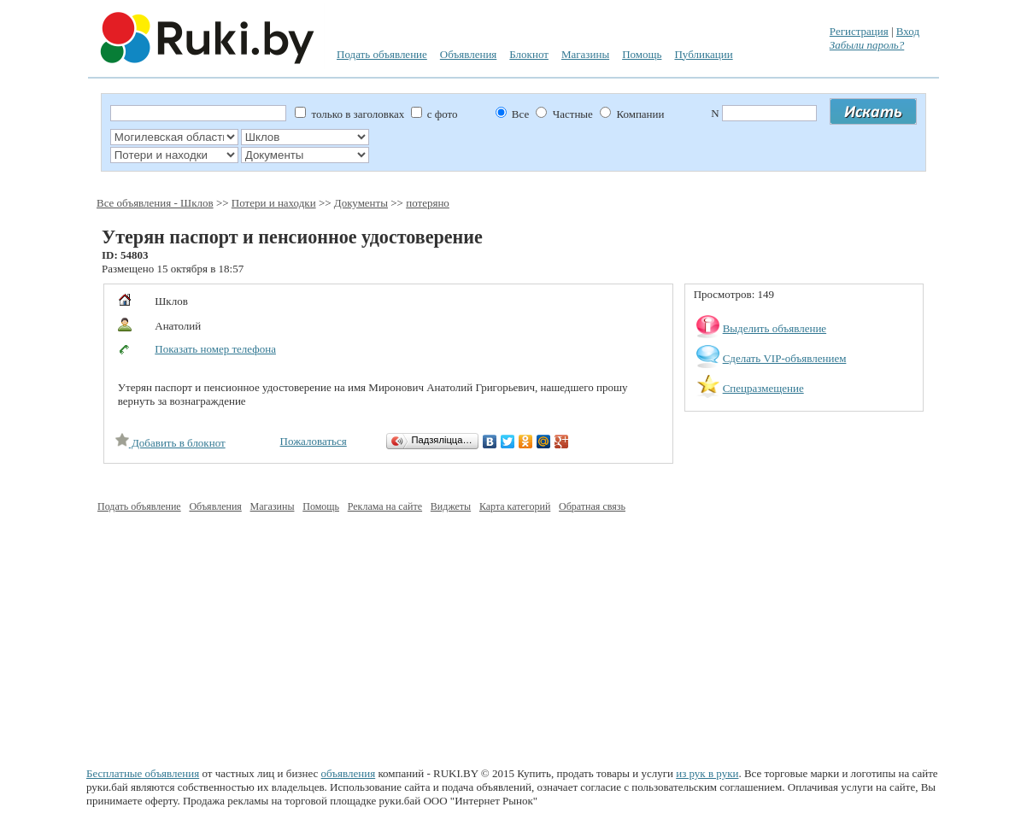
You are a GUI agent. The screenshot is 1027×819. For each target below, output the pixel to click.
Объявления (468, 54)
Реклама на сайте (385, 506)
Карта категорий (514, 506)
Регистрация (859, 31)
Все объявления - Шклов (155, 202)
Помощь (641, 54)
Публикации (703, 54)
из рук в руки (707, 773)
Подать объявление (382, 54)
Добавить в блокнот (170, 442)
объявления (348, 773)
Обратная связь (592, 506)
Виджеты (451, 506)
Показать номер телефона (215, 348)
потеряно (427, 202)
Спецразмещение (763, 388)
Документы (361, 202)
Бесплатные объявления (142, 773)
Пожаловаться (313, 441)
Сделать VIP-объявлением (785, 358)
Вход (907, 31)
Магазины (585, 54)
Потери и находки (274, 202)
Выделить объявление (775, 328)
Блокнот (529, 54)
